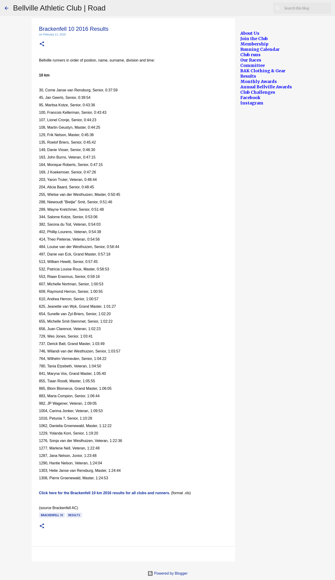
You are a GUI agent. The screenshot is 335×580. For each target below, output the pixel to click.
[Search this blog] (306, 8)
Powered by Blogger (167, 573)
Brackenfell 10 (52, 515)
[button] (42, 44)
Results (74, 515)
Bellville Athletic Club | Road (59, 8)
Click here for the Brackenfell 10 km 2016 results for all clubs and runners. (104, 493)
